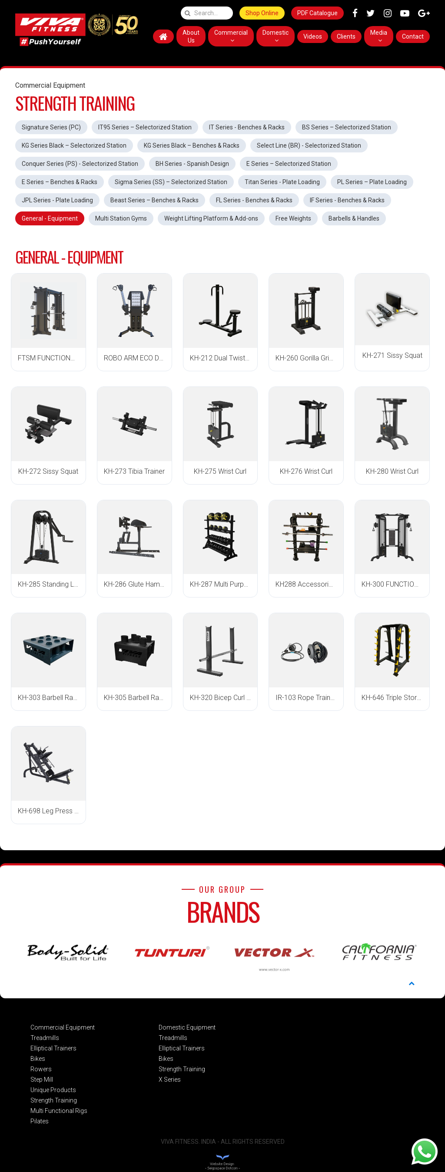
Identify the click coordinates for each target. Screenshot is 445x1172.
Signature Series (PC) (51, 127)
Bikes (37, 1058)
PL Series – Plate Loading (372, 181)
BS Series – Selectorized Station (346, 127)
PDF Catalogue (317, 13)
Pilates (39, 1121)
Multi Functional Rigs (58, 1110)
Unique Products (53, 1089)
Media (378, 36)
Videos (312, 36)
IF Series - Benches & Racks (347, 200)
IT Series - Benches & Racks (247, 127)
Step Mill (41, 1079)
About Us (191, 36)
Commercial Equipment (62, 1027)
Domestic (275, 36)
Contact (413, 36)
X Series (170, 1079)
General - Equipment (50, 218)
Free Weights (293, 218)
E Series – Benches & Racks (59, 181)
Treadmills (44, 1037)
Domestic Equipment (187, 1027)
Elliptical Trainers (53, 1048)
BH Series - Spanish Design (192, 163)
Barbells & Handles (354, 218)
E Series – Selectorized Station (288, 163)
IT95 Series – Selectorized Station (145, 127)
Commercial (231, 36)
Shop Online (262, 13)
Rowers (41, 1069)
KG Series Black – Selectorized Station (74, 145)
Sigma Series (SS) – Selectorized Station (171, 181)
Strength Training (53, 1100)
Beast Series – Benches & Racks (154, 200)
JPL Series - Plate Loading (57, 200)
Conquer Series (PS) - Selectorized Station (80, 163)
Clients (346, 36)
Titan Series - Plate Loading (282, 181)
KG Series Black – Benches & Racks (191, 145)
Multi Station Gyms (121, 218)
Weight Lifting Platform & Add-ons (211, 218)
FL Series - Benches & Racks (254, 200)
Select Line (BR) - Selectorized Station (309, 145)
